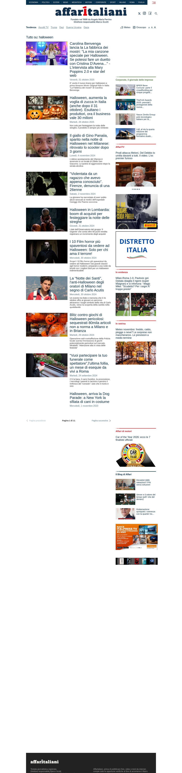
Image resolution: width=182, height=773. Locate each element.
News (65, 2)
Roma (132, 2)
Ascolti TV (44, 27)
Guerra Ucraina (73, 27)
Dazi (61, 27)
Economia (33, 2)
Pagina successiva (101, 420)
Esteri (56, 2)
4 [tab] (137, 189)
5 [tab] (139, 189)
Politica (46, 2)
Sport (113, 2)
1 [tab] (132, 189)
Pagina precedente (36, 420)
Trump (54, 27)
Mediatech (77, 2)
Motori (88, 2)
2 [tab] (134, 189)
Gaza (86, 27)
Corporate (101, 2)
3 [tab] (135, 189)
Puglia (141, 2)
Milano (122, 2)
